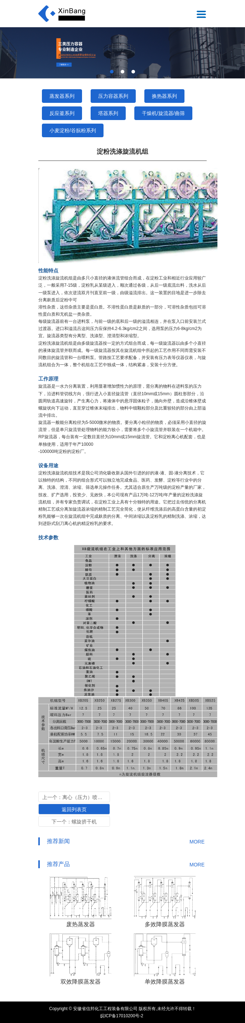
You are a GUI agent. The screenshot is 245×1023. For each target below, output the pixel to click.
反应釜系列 (62, 113)
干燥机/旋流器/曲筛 (163, 113)
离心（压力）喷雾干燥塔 (89, 797)
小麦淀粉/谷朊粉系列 (72, 130)
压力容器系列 (113, 96)
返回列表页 (74, 809)
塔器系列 (108, 113)
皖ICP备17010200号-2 (121, 1015)
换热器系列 (164, 96)
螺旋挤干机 (84, 821)
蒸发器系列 (62, 96)
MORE (197, 842)
